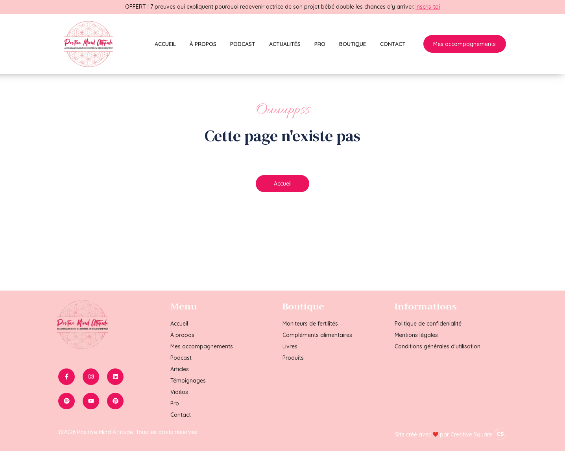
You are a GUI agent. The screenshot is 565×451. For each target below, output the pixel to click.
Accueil (165, 44)
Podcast (242, 44)
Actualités (285, 44)
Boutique (352, 44)
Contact (393, 44)
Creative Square (479, 434)
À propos (203, 44)
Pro (319, 44)
